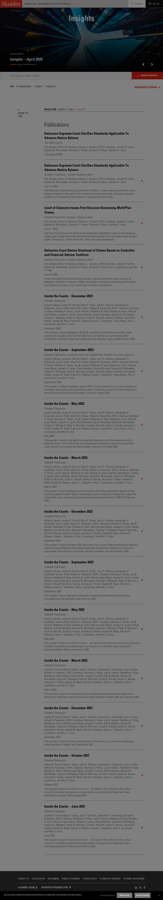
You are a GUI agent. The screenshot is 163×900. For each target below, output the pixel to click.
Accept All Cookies (142, 895)
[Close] (159, 895)
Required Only (124, 895)
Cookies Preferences (107, 895)
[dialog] (81, 895)
